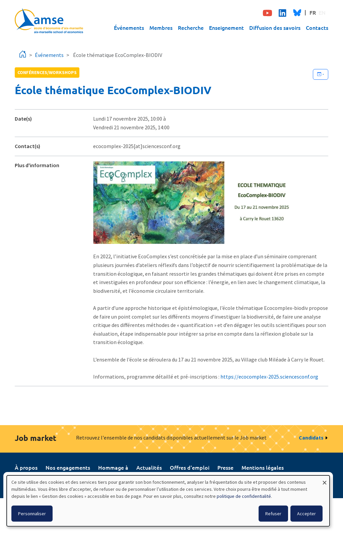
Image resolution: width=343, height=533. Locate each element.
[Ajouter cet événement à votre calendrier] (320, 74)
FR (313, 12)
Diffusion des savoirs (274, 27)
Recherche (191, 27)
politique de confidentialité (244, 496)
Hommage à (113, 467)
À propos (26, 467)
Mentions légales (263, 467)
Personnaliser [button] (32, 514)
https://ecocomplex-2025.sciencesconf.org (269, 376)
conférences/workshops (47, 72)
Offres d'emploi (189, 467)
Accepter (306, 514)
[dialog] (168, 500)
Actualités (149, 467)
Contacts (317, 27)
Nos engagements (68, 467)
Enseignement (226, 27)
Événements (129, 27)
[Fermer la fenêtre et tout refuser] (325, 479)
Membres (161, 27)
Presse (225, 467)
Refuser (273, 514)
